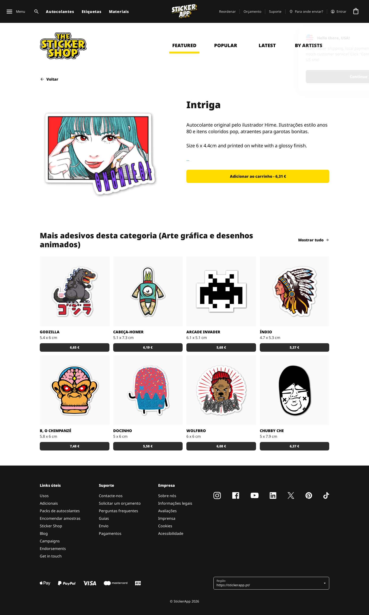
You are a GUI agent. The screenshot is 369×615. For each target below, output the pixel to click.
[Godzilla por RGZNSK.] (74, 291)
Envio (103, 525)
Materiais (119, 11)
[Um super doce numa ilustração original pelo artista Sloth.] (148, 390)
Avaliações (167, 510)
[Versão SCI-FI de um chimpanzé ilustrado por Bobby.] (74, 390)
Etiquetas (91, 11)
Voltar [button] (49, 79)
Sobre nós (167, 495)
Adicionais (49, 503)
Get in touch (51, 556)
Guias (104, 518)
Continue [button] (304, 76)
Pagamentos (110, 533)
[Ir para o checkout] (356, 11)
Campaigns (50, 541)
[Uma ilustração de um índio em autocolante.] (294, 291)
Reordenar (227, 11)
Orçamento (252, 11)
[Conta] (338, 11)
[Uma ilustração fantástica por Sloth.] (294, 390)
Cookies (165, 525)
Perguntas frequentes (118, 510)
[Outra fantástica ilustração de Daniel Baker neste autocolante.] (221, 390)
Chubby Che (272, 430)
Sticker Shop (51, 525)
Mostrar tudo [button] (313, 240)
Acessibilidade (170, 533)
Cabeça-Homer (128, 331)
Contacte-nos (111, 495)
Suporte (275, 11)
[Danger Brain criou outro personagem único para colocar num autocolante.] (148, 291)
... (187, 159)
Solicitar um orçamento (120, 503)
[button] (257, 176)
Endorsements (53, 548)
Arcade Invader (203, 331)
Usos (44, 495)
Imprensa (166, 518)
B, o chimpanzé (55, 430)
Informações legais (175, 503)
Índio (266, 331)
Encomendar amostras (60, 518)
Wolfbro (196, 430)
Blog (44, 533)
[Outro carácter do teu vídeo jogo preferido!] (221, 291)
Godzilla (50, 331)
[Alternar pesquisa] (35, 11)
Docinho (122, 430)
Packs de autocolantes (60, 510)
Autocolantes (60, 11)
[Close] (354, 36)
